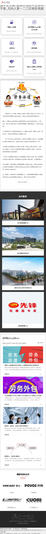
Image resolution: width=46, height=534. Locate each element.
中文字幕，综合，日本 (18, 533)
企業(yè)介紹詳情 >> (23, 181)
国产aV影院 (27, 533)
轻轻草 (2, 533)
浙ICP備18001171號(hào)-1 (23, 522)
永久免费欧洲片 (8, 533)
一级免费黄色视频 (35, 533)
